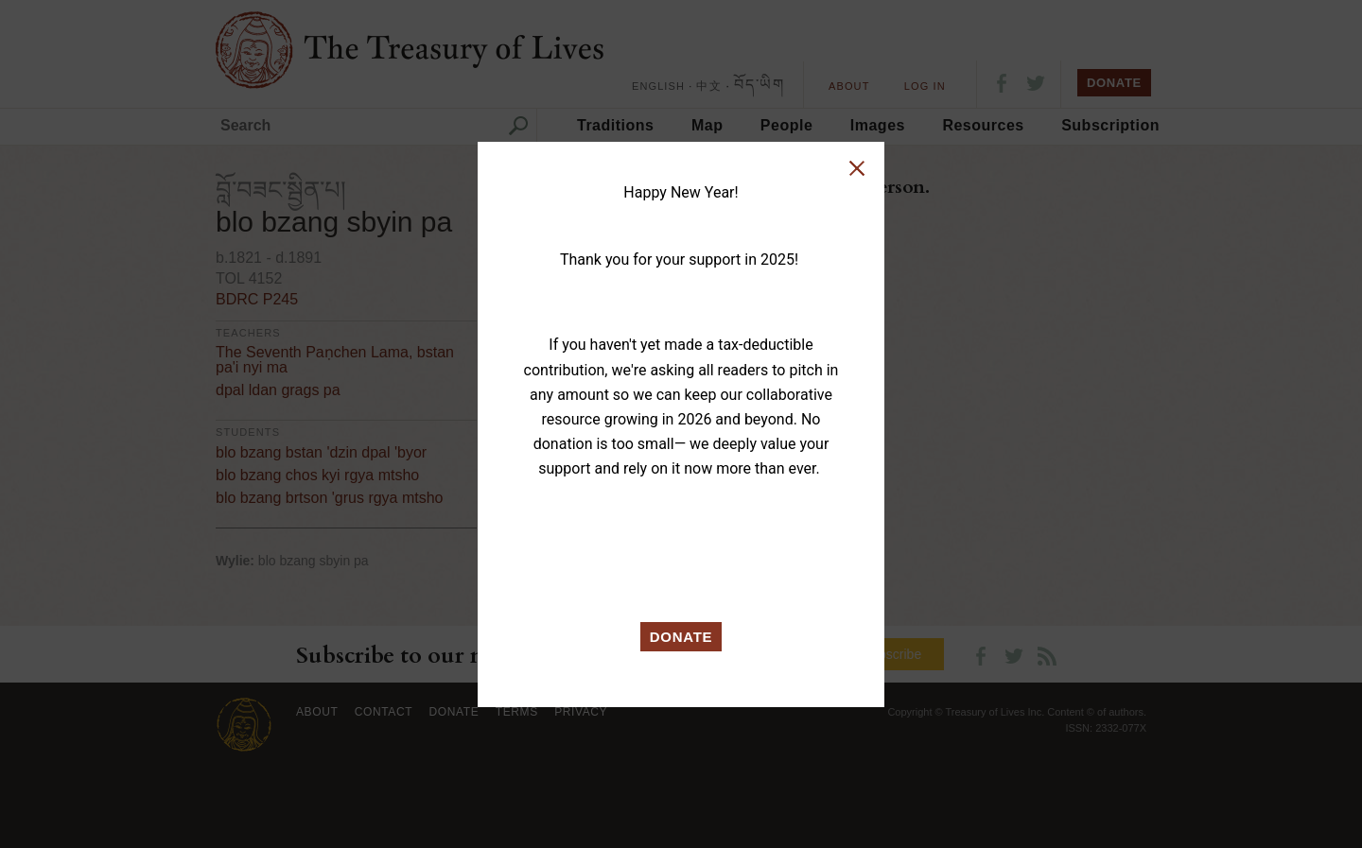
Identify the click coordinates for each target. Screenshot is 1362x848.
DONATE (681, 637)
